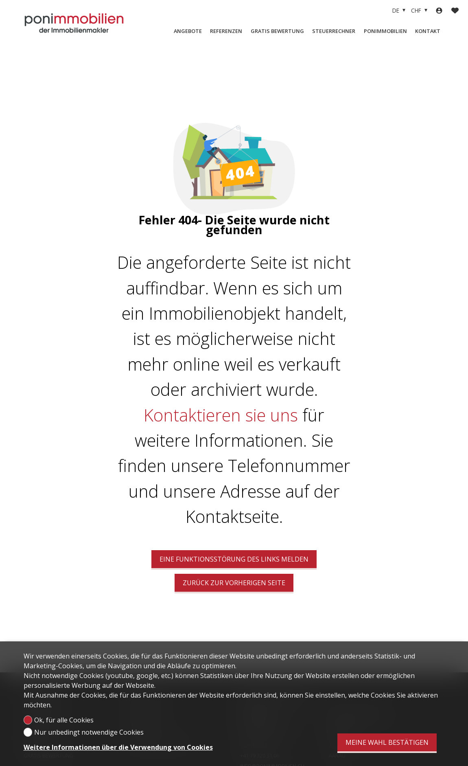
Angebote (188, 31)
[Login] (439, 10)
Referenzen (226, 31)
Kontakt (427, 31)
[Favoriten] (455, 10)
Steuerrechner (333, 31)
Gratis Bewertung (277, 31)
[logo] (74, 23)
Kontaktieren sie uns (221, 415)
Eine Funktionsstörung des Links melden (234, 559)
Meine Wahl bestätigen (387, 742)
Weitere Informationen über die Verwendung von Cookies (118, 747)
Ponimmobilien (385, 31)
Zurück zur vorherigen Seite (234, 582)
